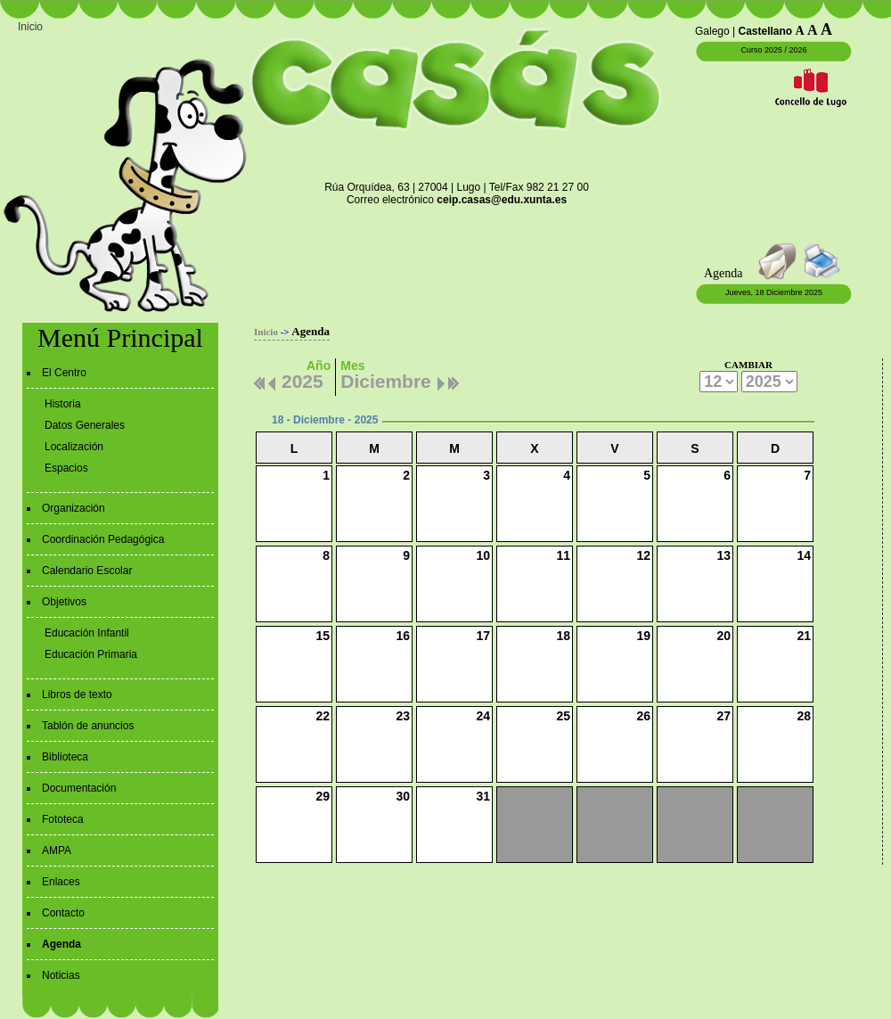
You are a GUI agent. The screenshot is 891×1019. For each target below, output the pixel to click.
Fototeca (63, 819)
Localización (74, 446)
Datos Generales (85, 425)
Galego (712, 31)
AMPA (56, 850)
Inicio (30, 27)
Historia (63, 404)
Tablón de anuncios (88, 725)
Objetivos (64, 602)
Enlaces (61, 881)
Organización (73, 508)
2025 (302, 379)
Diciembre (385, 379)
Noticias (61, 975)
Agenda (61, 944)
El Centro (64, 372)
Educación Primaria (91, 654)
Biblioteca (65, 757)
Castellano (766, 31)
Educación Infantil (87, 633)
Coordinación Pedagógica (103, 539)
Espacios (66, 468)
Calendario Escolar (87, 570)
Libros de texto (77, 694)
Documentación (79, 788)
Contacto (63, 913)
